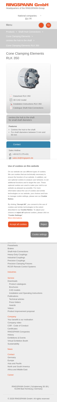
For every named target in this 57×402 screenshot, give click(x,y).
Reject (44, 224)
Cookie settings (39, 234)
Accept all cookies (18, 224)
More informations (15, 218)
